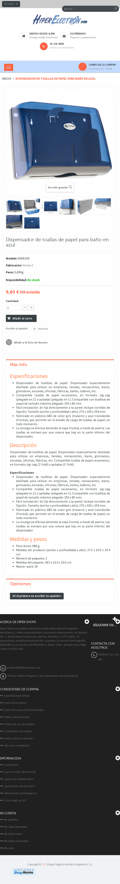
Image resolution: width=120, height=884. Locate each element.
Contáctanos (11, 765)
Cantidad (12, 301)
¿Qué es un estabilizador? (19, 779)
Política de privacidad (16, 717)
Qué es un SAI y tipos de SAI (20, 772)
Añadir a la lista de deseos (30, 342)
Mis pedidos (11, 819)
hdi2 (44, 864)
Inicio (6, 78)
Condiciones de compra (18, 731)
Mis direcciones (13, 834)
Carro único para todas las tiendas (24, 710)
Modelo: (11, 258)
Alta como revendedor (17, 745)
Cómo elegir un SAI (14, 800)
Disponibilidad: (16, 280)
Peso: (10, 272)
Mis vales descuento (15, 827)
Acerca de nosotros (15, 703)
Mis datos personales (16, 841)
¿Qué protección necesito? (19, 786)
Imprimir (43, 328)
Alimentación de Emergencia (20, 793)
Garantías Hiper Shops (17, 695)
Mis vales (9, 848)
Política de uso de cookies (19, 724)
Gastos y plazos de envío (18, 738)
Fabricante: (14, 265)
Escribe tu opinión (17, 328)
